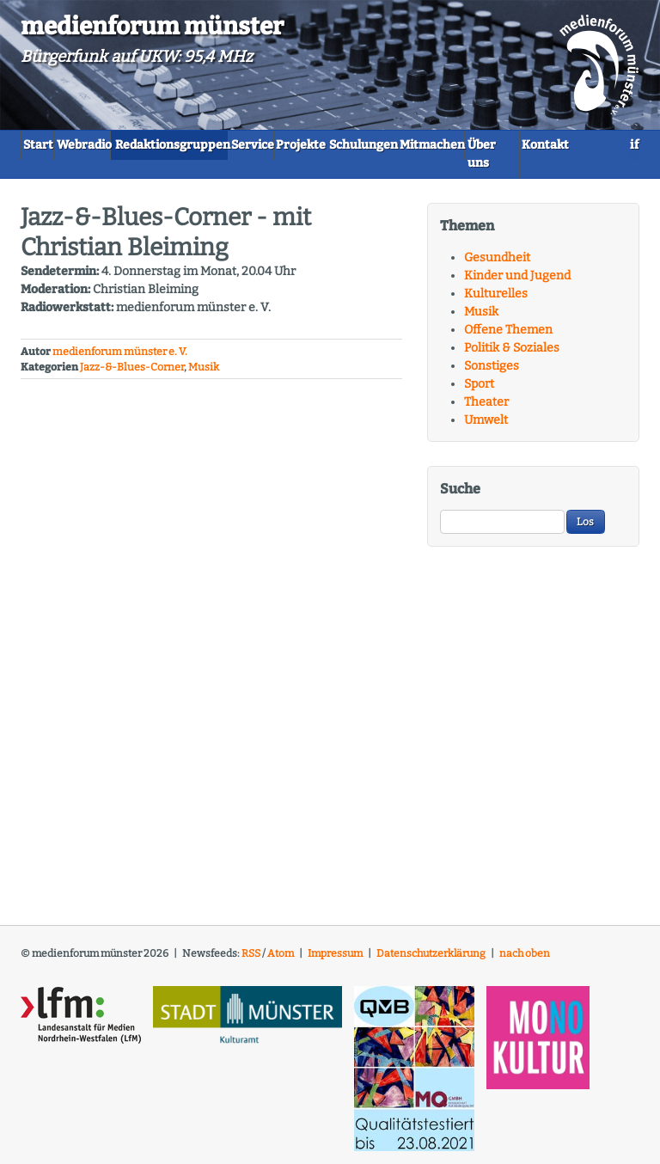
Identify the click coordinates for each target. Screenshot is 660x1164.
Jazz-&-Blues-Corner (132, 375)
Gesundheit (497, 265)
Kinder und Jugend (517, 283)
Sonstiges (491, 373)
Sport (479, 391)
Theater (486, 409)
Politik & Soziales (511, 355)
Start (49, 144)
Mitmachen (66, 171)
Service (338, 144)
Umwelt (486, 427)
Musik (203, 375)
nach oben (524, 961)
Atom (280, 961)
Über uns (152, 171)
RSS (250, 961)
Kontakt (230, 171)
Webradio (119, 144)
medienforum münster (152, 26)
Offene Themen (508, 337)
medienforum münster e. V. (119, 359)
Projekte (412, 144)
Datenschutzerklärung (431, 961)
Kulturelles (496, 301)
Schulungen (498, 144)
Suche (460, 496)
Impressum (335, 961)
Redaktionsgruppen (232, 144)
